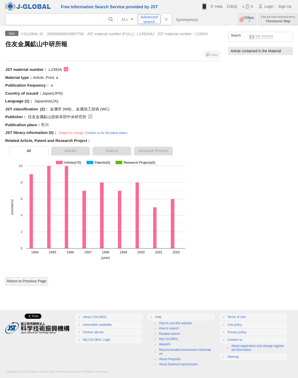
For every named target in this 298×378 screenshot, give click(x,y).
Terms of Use (237, 317)
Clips (249, 19)
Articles (70, 151)
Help (218, 6)
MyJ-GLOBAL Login (96, 340)
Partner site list (93, 332)
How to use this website (175, 323)
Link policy (235, 325)
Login (268, 6)
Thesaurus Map (278, 19)
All (29, 151)
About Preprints (170, 359)
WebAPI (165, 344)
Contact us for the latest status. (106, 133)
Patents (112, 151)
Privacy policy (237, 332)
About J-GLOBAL (95, 317)
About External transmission (178, 364)
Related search (169, 334)
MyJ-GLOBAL (168, 339)
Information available (97, 325)
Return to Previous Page (26, 281)
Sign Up (285, 6)
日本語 (231, 6)
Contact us (235, 340)
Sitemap (233, 357)
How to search (169, 328)
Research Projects (153, 151)
